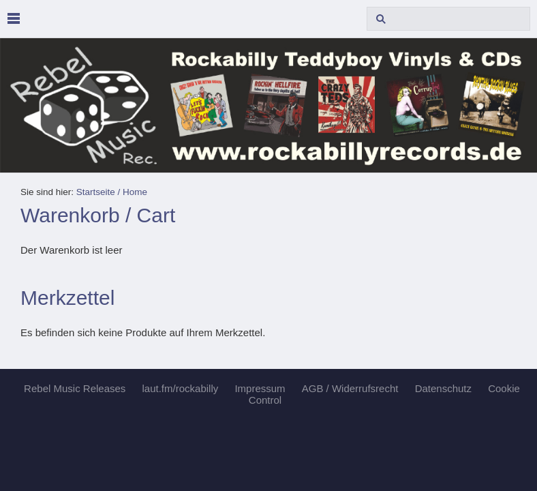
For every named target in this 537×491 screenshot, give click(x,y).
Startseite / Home (111, 192)
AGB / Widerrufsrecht (350, 388)
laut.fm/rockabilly (180, 388)
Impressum (259, 388)
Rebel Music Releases (74, 388)
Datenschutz (443, 388)
